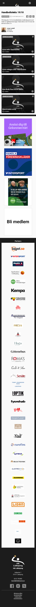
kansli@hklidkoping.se (18, 581)
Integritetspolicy (18, 598)
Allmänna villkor (18, 593)
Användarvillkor (18, 595)
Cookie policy (18, 596)
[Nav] (3, 3)
